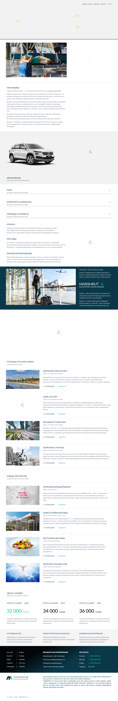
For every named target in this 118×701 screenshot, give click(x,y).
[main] (95, 4)
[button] (109, 178)
